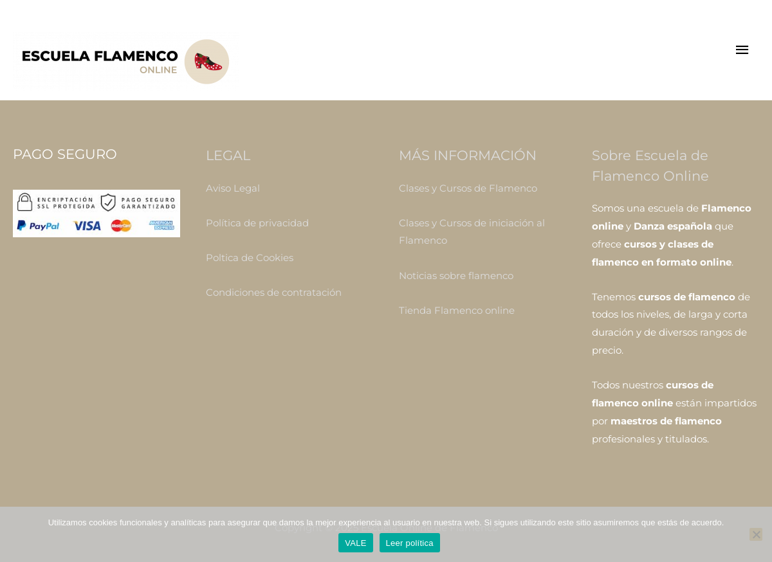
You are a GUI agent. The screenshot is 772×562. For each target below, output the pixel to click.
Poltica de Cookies (249, 257)
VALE (355, 543)
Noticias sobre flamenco (456, 275)
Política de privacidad (257, 223)
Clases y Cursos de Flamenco (468, 188)
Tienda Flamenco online (457, 310)
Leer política (410, 543)
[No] (755, 534)
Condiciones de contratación (274, 292)
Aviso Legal (233, 188)
